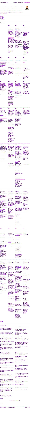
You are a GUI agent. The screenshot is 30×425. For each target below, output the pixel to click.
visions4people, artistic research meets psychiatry (18, 84)
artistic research (20, 2)
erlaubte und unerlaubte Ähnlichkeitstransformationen (19, 178)
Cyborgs (5, 274)
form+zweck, (25, 43)
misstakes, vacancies (11, 304)
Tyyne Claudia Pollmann (4, 2)
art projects (15, 2)
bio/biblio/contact (27, 2)
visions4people (2, 347)
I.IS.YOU (24, 92)
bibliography (3, 325)
